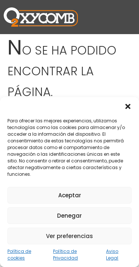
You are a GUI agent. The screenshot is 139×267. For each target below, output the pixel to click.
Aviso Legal (112, 254)
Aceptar (69, 195)
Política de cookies (19, 254)
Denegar (69, 216)
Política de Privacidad (65, 254)
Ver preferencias (69, 236)
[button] (128, 106)
